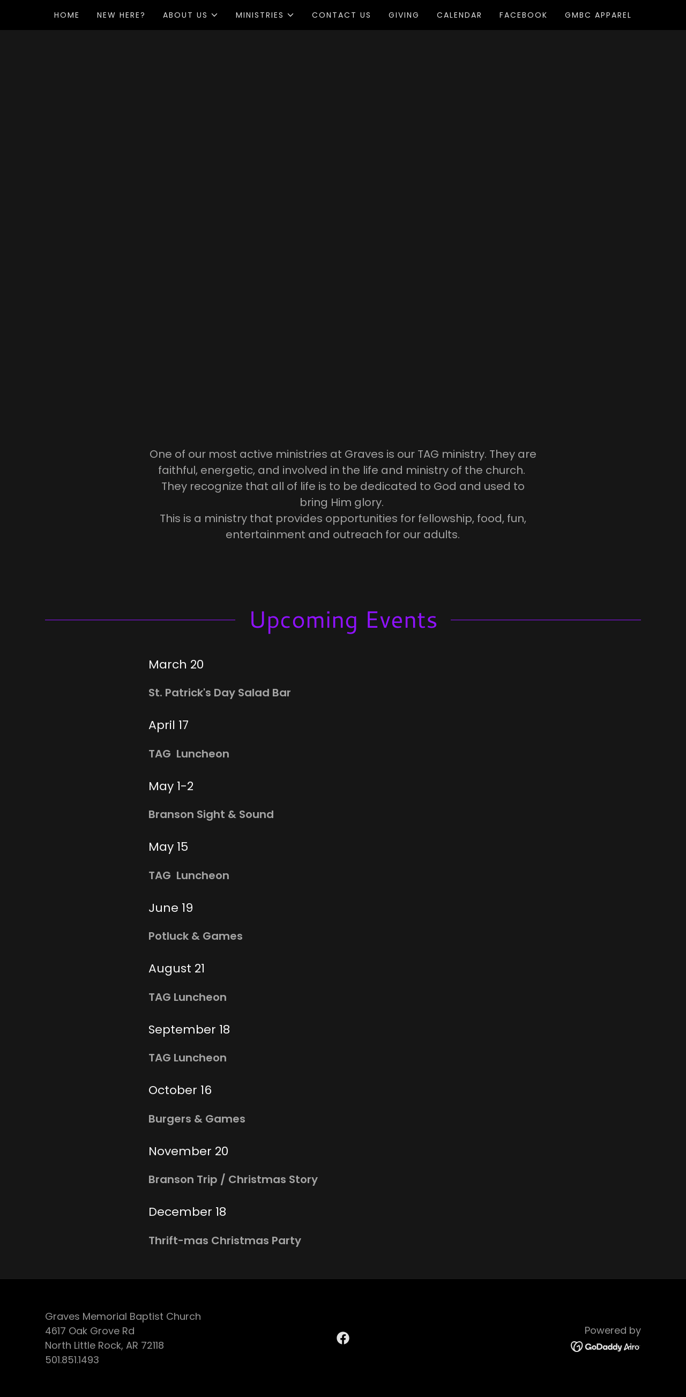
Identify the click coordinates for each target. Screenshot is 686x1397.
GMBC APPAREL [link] (598, 15)
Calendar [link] (459, 15)
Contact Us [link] (341, 15)
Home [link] (67, 15)
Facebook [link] (523, 15)
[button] (191, 15)
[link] (343, 1338)
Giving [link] (404, 15)
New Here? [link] (121, 15)
